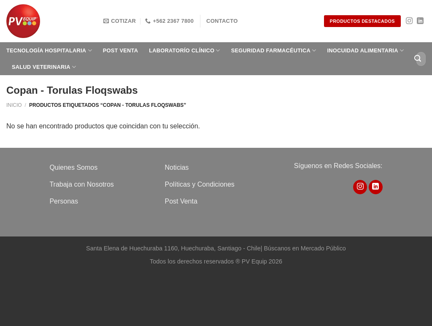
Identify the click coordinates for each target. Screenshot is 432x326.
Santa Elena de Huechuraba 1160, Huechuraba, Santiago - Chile (173, 248)
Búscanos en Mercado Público (305, 248)
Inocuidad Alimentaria (365, 50)
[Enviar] (417, 59)
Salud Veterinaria (44, 67)
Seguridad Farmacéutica (273, 50)
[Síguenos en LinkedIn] (420, 21)
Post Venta (120, 50)
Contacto (222, 21)
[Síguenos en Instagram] (409, 21)
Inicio (14, 105)
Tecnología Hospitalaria (49, 50)
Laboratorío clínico (184, 50)
